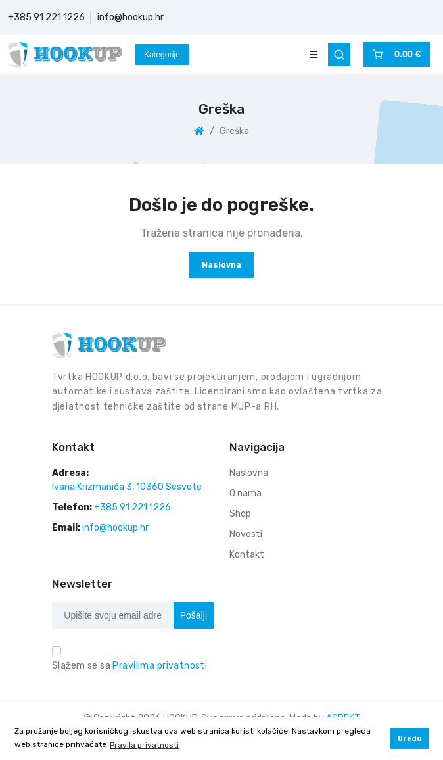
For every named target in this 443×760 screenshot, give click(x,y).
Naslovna (221, 265)
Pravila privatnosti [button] (144, 744)
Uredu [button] (410, 738)
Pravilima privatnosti (159, 665)
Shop (240, 513)
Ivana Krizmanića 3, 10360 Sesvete (127, 486)
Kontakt (246, 554)
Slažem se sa (129, 665)
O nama (245, 493)
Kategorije (162, 54)
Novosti (245, 534)
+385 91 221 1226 (46, 17)
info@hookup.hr (130, 17)
